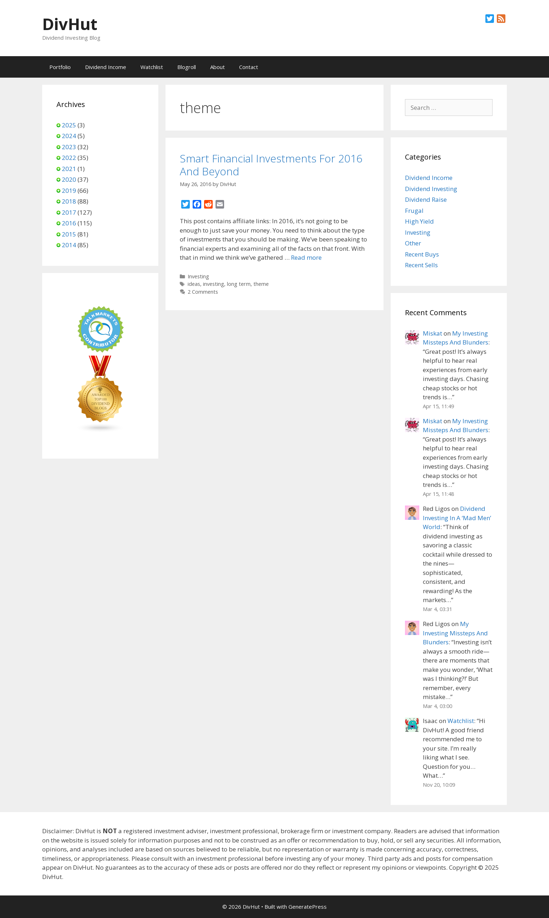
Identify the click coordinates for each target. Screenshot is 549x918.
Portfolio (60, 66)
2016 (69, 223)
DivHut (69, 24)
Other (413, 243)
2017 (69, 212)
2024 (69, 136)
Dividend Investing (431, 189)
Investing (198, 276)
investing (213, 283)
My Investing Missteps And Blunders (455, 633)
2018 (69, 201)
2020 (69, 179)
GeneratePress (307, 906)
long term (239, 283)
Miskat (432, 333)
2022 (69, 157)
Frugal (414, 210)
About (217, 66)
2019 (69, 190)
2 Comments (203, 291)
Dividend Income (105, 66)
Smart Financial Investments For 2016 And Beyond (271, 165)
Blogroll (186, 66)
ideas (194, 283)
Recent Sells (421, 265)
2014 (69, 245)
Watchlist (151, 66)
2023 (69, 147)
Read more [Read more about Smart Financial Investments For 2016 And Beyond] (306, 257)
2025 (69, 125)
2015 (69, 234)
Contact (248, 66)
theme (261, 283)
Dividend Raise (426, 199)
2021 (69, 169)
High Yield (419, 221)
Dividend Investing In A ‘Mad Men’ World (457, 517)
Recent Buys (422, 254)
